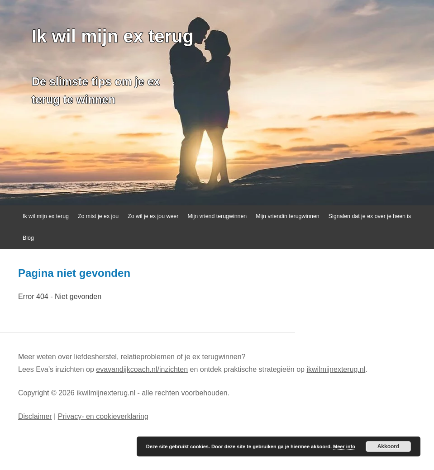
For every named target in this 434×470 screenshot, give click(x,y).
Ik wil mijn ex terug (113, 36)
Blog (28, 238)
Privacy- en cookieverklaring (103, 416)
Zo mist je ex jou (98, 216)
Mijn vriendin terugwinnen (288, 216)
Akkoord (388, 446)
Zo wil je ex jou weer (153, 216)
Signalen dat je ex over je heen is (370, 216)
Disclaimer (35, 416)
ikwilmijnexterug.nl (335, 369)
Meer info (344, 446)
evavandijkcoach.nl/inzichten (142, 369)
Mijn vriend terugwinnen (217, 216)
